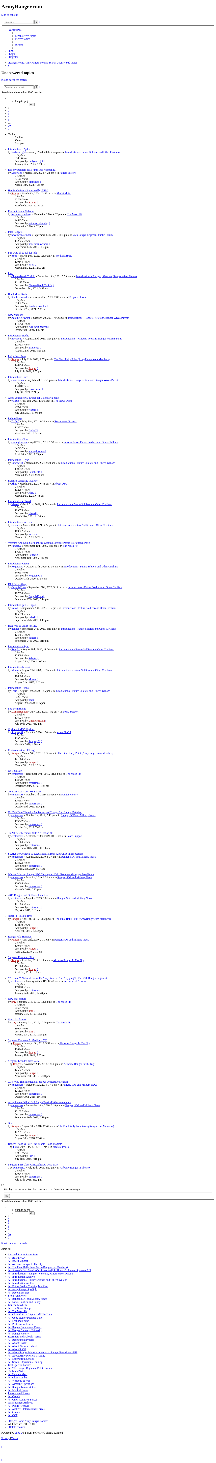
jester (14, 255)
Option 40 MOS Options (21, 729)
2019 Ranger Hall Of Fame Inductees (28, 895)
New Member (15, 314)
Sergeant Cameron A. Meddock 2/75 (27, 1040)
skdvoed (15, 525)
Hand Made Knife (18, 294)
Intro (10, 273)
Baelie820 (16, 338)
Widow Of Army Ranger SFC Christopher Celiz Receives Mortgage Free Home (51, 874)
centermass (17, 773)
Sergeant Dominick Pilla (21, 957)
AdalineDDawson (21, 317)
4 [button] (8, 116)
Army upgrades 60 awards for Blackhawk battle (34, 397)
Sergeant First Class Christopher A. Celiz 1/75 (33, 1164)
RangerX (16, 545)
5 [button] (8, 119)
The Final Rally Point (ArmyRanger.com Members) (82, 359)
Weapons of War (77, 297)
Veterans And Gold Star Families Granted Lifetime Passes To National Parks (49, 542)
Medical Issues (64, 255)
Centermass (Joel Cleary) (21, 750)
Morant (15, 670)
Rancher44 (17, 462)
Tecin (14, 690)
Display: (15, 1189)
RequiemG (17, 566)
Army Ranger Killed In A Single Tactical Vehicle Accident (39, 1102)
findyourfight (18, 152)
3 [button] (8, 113)
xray (13, 1001)
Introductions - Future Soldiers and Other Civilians (92, 152)
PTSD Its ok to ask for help (22, 252)
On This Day (15, 770)
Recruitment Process (65, 421)
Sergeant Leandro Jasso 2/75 (23, 1061)
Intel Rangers (15, 231)
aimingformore (19, 442)
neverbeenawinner (21, 234)
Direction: (67, 1189)
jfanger (15, 628)
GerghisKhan (18, 587)
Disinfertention (19, 711)
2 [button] (8, 110)
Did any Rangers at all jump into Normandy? (32, 169)
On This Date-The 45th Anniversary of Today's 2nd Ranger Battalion (45, 812)
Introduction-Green (18, 563)
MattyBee (16, 172)
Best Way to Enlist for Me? (22, 625)
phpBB (18, 1432)
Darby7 (15, 421)
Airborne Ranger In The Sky (68, 960)
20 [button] (9, 125)
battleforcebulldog (21, 214)
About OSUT (61, 483)
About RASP (64, 732)
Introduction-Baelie (18, 335)
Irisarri (15, 504)
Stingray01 (17, 732)
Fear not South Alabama (21, 211)
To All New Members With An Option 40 (30, 833)
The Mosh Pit (64, 193)
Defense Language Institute (23, 480)
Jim (10, 1123)
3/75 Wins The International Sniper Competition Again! (38, 1081)
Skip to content (9, 14)
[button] (8, 98)
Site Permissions (17, 708)
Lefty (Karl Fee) (17, 356)
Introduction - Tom (18, 439)
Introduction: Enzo (18, 377)
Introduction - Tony (18, 687)
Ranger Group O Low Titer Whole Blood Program (35, 1143)
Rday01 (15, 608)
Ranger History (68, 172)
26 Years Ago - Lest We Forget (24, 791)
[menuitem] (25, 35)
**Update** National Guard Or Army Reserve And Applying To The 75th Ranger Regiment (57, 978)
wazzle (15, 400)
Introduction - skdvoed (20, 522)
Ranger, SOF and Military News (78, 815)
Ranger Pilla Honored (20, 936)
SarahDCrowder (20, 297)
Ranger (15, 193)
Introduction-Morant (19, 667)
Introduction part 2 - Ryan (22, 605)
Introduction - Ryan (18, 459)
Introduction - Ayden (19, 149)
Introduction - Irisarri (19, 501)
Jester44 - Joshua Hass (20, 915)
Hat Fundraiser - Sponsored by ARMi (28, 190)
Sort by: (40, 1189)
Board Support (70, 711)
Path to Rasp (15, 418)
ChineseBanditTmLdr (23, 276)
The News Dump (63, 400)
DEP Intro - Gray (17, 584)
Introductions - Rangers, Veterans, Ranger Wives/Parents (106, 276)
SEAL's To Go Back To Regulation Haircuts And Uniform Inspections (45, 853)
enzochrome (17, 380)
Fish (15, 1146)
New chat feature (17, 998)
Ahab (14, 483)
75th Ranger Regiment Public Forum (93, 234)
